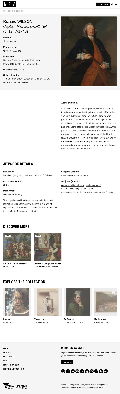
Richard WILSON (17, 21)
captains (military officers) (73, 185)
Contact (7, 353)
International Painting (13, 194)
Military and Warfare (71, 175)
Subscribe (67, 363)
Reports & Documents (13, 369)
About (6, 349)
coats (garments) (96, 185)
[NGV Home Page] (9, 4)
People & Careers (11, 365)
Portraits (86, 175)
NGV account (98, 356)
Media (5, 361)
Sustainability (9, 357)
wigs (63, 196)
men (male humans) (71, 189)
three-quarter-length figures (74, 192)
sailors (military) (90, 189)
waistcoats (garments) (100, 192)
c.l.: (40, 175)
